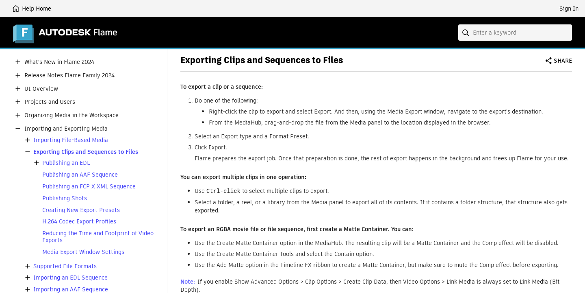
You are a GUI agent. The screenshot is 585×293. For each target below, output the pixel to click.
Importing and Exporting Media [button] (66, 128)
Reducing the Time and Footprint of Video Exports (98, 237)
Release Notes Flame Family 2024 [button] (69, 75)
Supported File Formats (65, 266)
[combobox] (515, 32)
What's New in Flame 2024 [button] (59, 62)
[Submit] (466, 32)
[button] (18, 62)
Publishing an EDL (66, 163)
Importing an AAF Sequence (70, 289)
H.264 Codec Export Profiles (79, 221)
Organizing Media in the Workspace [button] (71, 115)
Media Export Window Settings (83, 252)
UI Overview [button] (41, 88)
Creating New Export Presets (81, 210)
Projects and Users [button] (49, 101)
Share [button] (563, 60)
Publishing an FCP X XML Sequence (89, 186)
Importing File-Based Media (70, 140)
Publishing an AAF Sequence (80, 174)
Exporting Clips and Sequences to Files (85, 152)
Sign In (568, 8)
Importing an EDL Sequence (70, 277)
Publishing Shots (64, 198)
